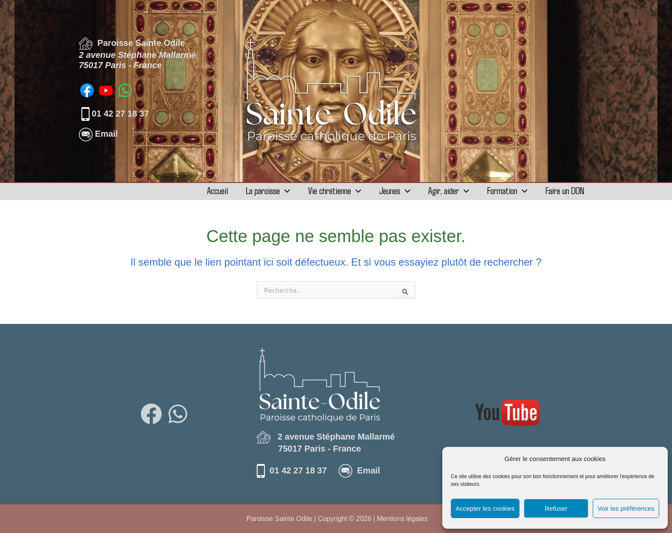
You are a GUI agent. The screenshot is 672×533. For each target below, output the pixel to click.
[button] (275, 190)
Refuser (556, 508)
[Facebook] (151, 414)
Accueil (206, 190)
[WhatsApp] (178, 414)
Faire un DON (564, 190)
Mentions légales (402, 518)
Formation (505, 190)
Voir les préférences (625, 508)
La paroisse (259, 190)
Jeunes (389, 190)
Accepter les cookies (485, 508)
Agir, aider (444, 190)
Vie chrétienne (327, 190)
